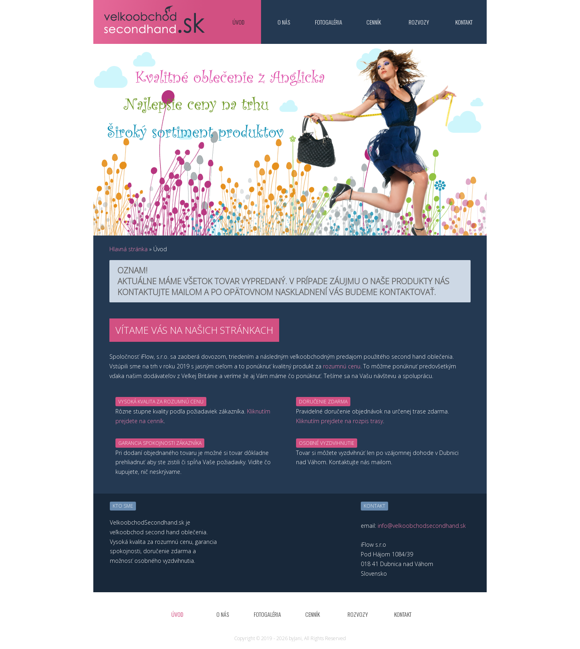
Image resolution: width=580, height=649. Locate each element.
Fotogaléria (328, 22)
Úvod (238, 22)
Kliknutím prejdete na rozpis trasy (339, 421)
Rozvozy (419, 22)
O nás (284, 22)
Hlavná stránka (128, 249)
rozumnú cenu (341, 366)
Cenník (373, 22)
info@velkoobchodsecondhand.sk (422, 525)
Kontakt (464, 22)
